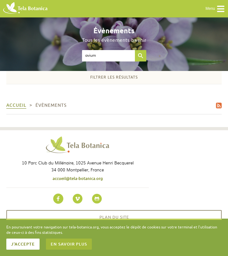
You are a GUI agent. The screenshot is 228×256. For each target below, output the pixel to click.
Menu (215, 9)
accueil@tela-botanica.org (78, 178)
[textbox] (108, 55)
